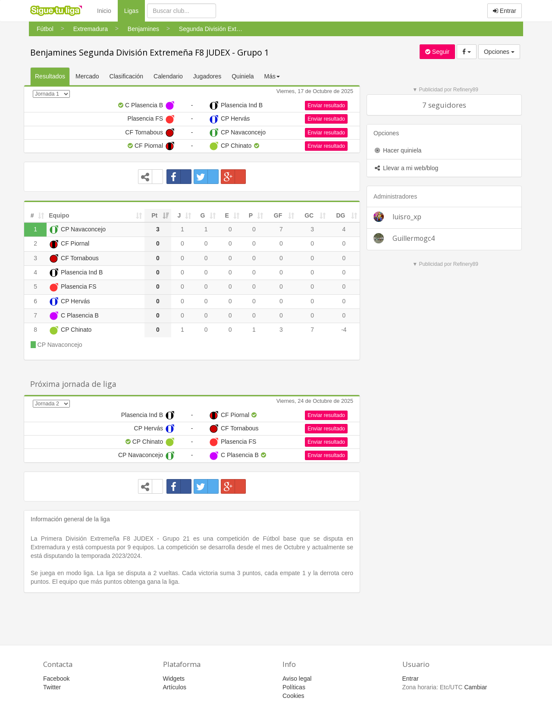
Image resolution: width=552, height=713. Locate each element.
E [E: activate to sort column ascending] (227, 215)
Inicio (104, 10)
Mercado (87, 76)
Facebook (56, 678)
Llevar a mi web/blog (405, 168)
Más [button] (272, 76)
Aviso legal (296, 678)
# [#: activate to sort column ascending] (32, 215)
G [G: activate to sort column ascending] (203, 215)
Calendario (168, 76)
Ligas (134, 10)
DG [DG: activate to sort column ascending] (340, 215)
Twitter (52, 687)
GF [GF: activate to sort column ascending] (278, 215)
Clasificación (127, 76)
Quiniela (243, 76)
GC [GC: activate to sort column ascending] (309, 215)
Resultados (50, 76)
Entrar (504, 10)
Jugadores (207, 76)
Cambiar (475, 687)
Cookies (293, 695)
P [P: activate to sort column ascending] (251, 215)
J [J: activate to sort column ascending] (179, 215)
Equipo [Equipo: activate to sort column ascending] (59, 215)
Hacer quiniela (397, 150)
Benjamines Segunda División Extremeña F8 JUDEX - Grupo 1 (149, 52)
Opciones (499, 51)
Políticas (293, 687)
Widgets (174, 678)
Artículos (174, 687)
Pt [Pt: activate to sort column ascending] (154, 215)
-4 (343, 329)
